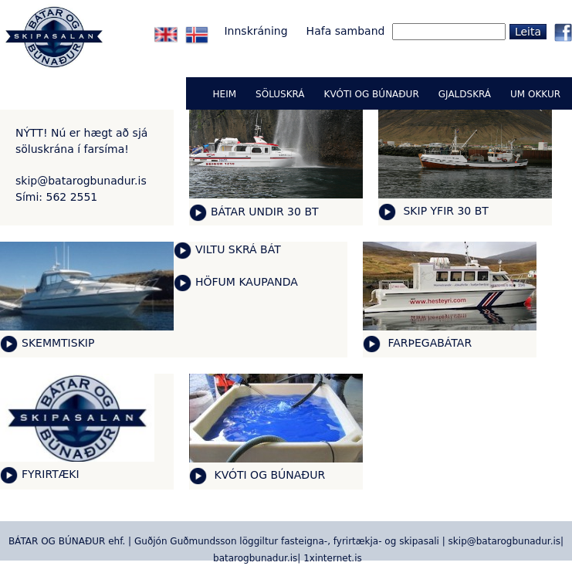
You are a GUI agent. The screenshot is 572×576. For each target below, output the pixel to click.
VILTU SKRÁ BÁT (238, 249)
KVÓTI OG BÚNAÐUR (268, 475)
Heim (225, 94)
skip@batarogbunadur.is (81, 180)
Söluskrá (280, 94)
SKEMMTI (46, 343)
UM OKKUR (535, 94)
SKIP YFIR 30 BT (444, 211)
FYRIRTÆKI (51, 474)
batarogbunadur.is (255, 558)
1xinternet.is (332, 558)
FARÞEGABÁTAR (428, 343)
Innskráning (255, 31)
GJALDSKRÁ (464, 94)
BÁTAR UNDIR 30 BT (265, 211)
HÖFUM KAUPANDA (246, 282)
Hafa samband (345, 31)
